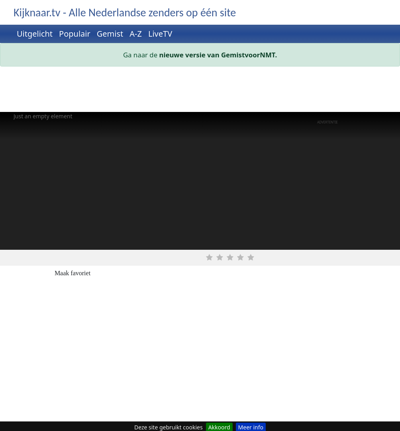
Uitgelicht (35, 33)
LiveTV (160, 33)
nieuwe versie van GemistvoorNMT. (218, 54)
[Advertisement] (200, 91)
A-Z (135, 33)
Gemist (110, 33)
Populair (74, 33)
